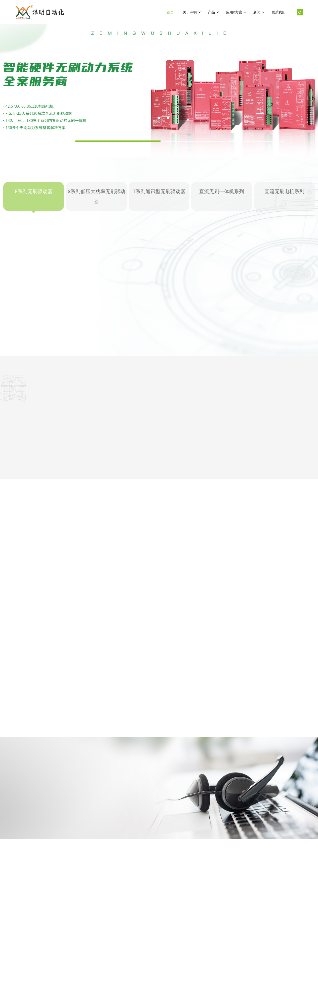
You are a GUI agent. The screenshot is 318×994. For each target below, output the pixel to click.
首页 (170, 12)
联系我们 (278, 12)
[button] (150, 118)
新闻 (259, 12)
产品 (214, 12)
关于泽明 (192, 12)
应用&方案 (236, 12)
